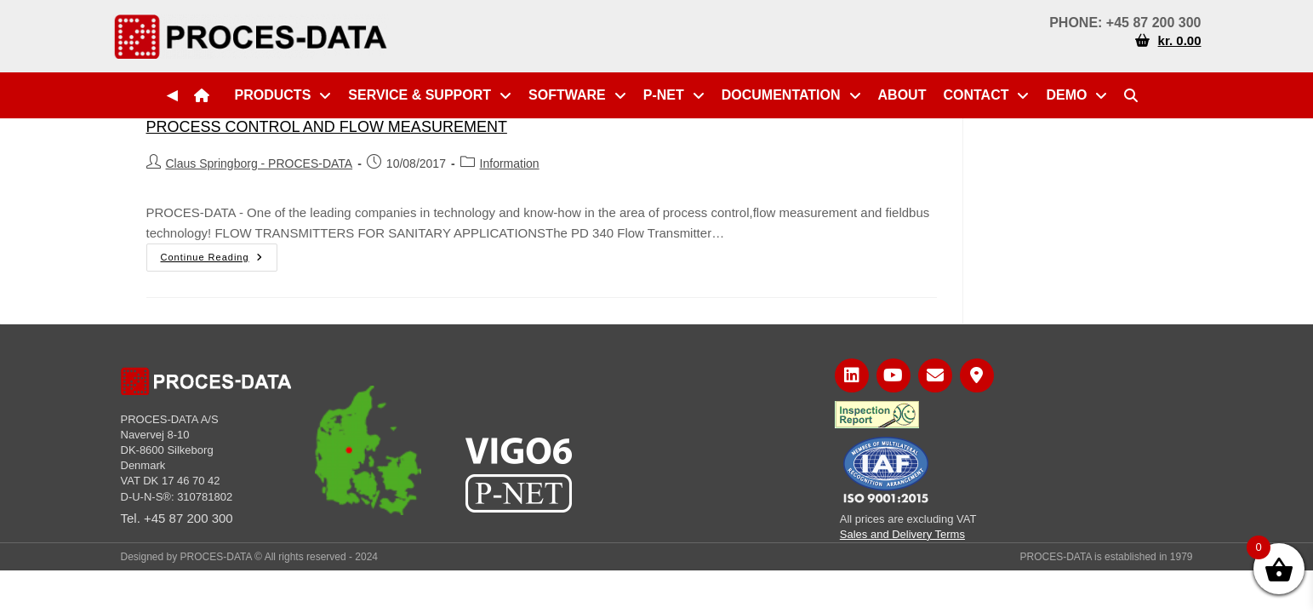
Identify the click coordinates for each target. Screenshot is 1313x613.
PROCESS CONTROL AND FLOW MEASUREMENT (326, 126)
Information (509, 163)
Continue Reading (219, 252)
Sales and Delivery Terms (902, 534)
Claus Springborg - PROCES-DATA (259, 163)
